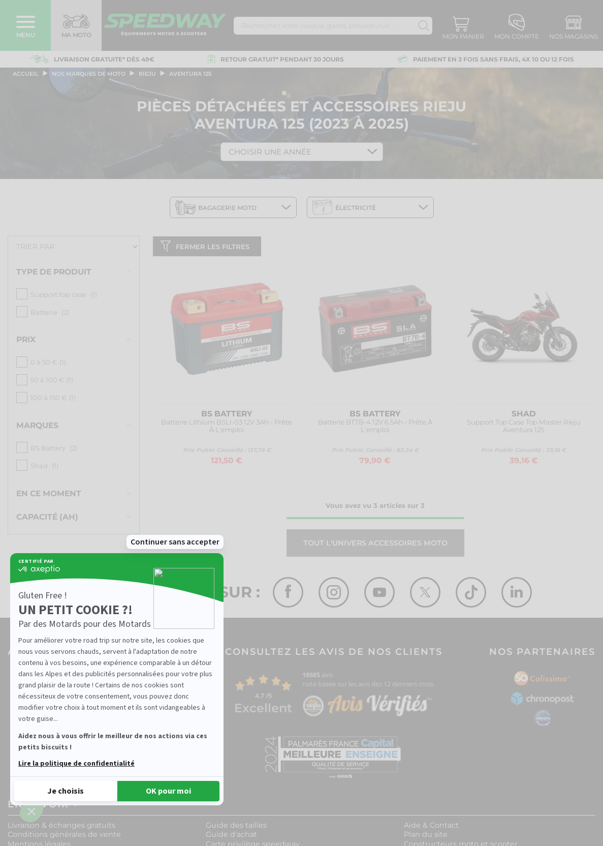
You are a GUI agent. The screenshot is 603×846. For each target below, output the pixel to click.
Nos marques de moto (88, 73)
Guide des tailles (236, 827)
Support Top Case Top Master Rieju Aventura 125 (524, 428)
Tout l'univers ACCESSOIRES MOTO (375, 545)
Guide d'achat (231, 836)
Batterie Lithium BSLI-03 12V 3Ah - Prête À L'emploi (226, 428)
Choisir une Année (270, 152)
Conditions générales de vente (64, 836)
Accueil (26, 73)
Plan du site (426, 836)
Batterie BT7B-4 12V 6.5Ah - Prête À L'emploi (375, 428)
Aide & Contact (431, 827)
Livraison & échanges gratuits (61, 827)
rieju (147, 73)
